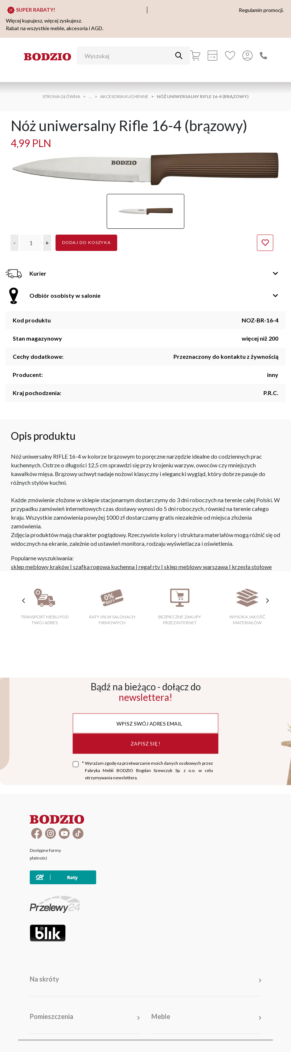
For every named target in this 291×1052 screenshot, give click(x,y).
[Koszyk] (195, 55)
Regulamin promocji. (261, 10)
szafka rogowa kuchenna (104, 566)
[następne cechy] (267, 600)
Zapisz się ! (145, 743)
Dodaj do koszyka (86, 242)
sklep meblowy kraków (40, 566)
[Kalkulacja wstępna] (213, 55)
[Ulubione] (230, 55)
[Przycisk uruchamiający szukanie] (179, 55)
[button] (15, 243)
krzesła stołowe (252, 566)
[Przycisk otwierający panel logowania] (247, 55)
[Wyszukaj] (128, 55)
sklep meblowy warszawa (196, 566)
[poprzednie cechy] (23, 600)
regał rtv (149, 566)
